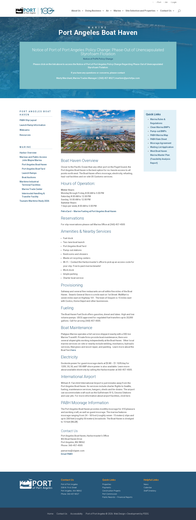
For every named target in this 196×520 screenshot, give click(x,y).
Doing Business (93, 11)
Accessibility (76, 514)
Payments (106, 487)
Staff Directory (150, 491)
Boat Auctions (29, 177)
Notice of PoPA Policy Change (98, 59)
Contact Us (166, 11)
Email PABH (67, 454)
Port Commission (109, 494)
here (73, 350)
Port (158, 2)
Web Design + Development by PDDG (131, 514)
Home (50, 514)
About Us (76, 11)
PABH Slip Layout (28, 120)
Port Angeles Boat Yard (33, 169)
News (146, 484)
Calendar (148, 487)
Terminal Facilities (31, 185)
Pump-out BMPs (158, 131)
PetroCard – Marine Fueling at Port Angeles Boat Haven (88, 211)
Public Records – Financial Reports (117, 497)
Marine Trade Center (32, 189)
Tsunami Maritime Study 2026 (34, 201)
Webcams (25, 130)
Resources (25, 135)
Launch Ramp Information (32, 125)
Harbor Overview (28, 153)
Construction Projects (111, 491)
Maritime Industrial (29, 181)
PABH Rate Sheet (158, 139)
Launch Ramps (29, 173)
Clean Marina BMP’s (160, 127)
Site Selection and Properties (140, 11)
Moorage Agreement (160, 143)
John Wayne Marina (32, 160)
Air (166, 2)
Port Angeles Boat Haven (34, 164)
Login (173, 2)
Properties (106, 484)
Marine (117, 11)
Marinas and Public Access (33, 157)
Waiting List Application (161, 147)
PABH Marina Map (159, 135)
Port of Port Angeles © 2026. (100, 514)
